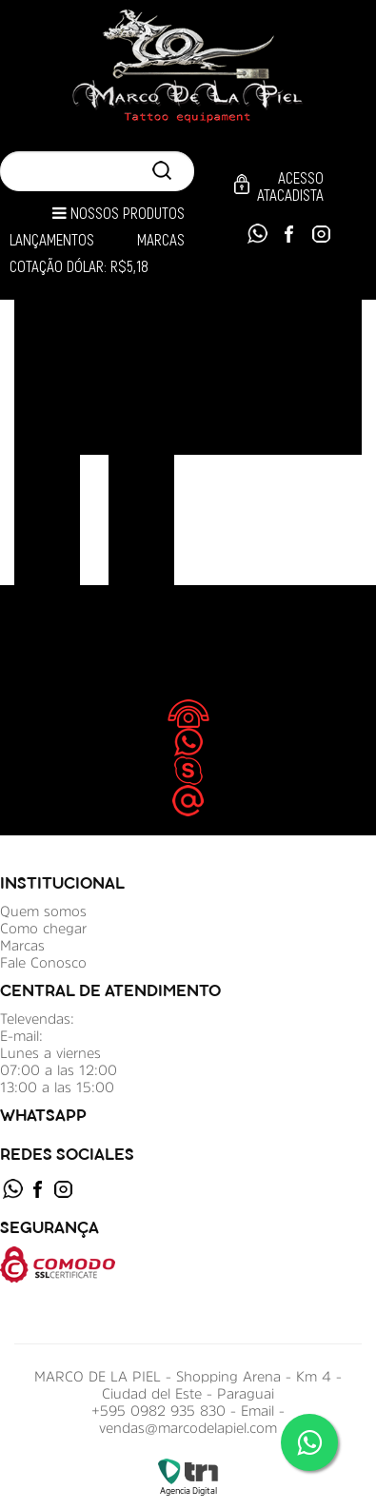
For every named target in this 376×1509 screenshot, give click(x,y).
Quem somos (43, 911)
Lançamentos (52, 240)
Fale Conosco (43, 962)
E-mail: (21, 1036)
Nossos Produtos (118, 214)
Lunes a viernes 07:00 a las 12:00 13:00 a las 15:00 (58, 1070)
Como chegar (43, 928)
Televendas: (37, 1018)
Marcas (161, 240)
